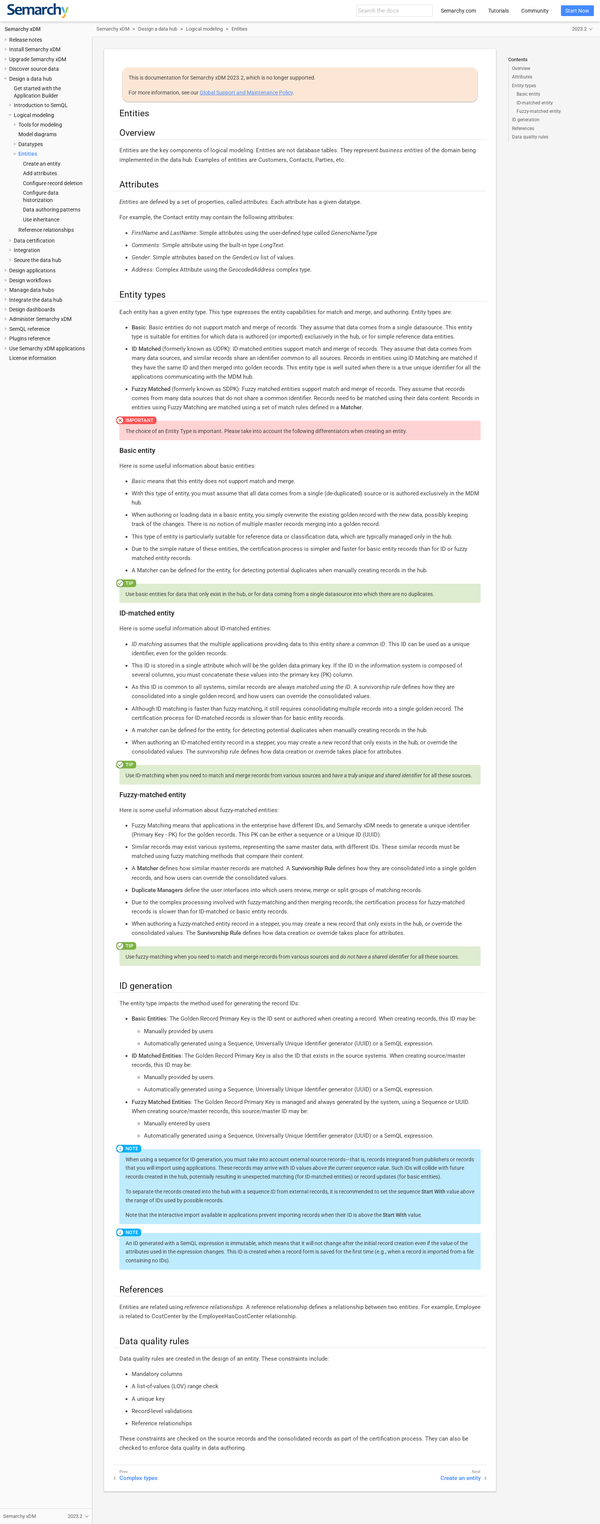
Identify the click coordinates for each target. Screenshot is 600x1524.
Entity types (524, 85)
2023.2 (579, 29)
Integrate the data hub (35, 300)
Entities (27, 154)
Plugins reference (29, 338)
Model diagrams (37, 134)
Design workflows (30, 280)
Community (535, 11)
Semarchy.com (458, 11)
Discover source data (34, 69)
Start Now (577, 11)
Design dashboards (32, 309)
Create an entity (41, 164)
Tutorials (498, 11)
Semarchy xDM (23, 29)
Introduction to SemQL (41, 105)
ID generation (526, 119)
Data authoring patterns (51, 210)
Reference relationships (46, 230)
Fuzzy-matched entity (539, 111)
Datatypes (30, 144)
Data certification (34, 241)
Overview (521, 68)
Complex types (138, 1478)
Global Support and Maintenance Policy (246, 93)
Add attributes (40, 173)
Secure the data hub (37, 260)
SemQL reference (29, 329)
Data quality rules (530, 137)
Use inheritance (41, 220)
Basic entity (528, 94)
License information (32, 358)
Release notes (25, 40)
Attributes (522, 77)
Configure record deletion (53, 183)
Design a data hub (30, 79)
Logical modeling (34, 115)
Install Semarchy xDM (34, 49)
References (523, 128)
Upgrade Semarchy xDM (37, 59)
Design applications (32, 270)
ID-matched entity (535, 103)
